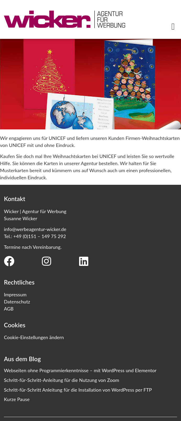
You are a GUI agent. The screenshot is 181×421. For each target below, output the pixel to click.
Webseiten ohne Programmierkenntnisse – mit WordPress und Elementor (80, 370)
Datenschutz (17, 301)
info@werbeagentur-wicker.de (35, 229)
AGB (9, 309)
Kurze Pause (17, 399)
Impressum (15, 294)
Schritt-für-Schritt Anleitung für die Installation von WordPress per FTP (78, 390)
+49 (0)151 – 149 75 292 (39, 236)
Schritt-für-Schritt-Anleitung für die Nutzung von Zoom (61, 380)
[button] (173, 27)
